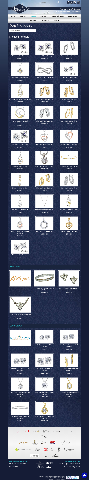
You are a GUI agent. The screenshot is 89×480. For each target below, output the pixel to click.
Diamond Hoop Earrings (69, 56)
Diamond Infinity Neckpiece (44, 77)
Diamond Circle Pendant (44, 231)
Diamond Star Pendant (20, 77)
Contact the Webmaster (54, 479)
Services (43, 16)
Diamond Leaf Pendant (20, 210)
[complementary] (75, 469)
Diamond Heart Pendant (44, 144)
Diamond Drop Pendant (20, 166)
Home (13, 16)
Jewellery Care (73, 16)
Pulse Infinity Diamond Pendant (20, 99)
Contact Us (45, 21)
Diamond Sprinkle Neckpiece (44, 210)
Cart (57, 21)
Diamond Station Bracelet (69, 166)
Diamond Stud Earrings (20, 56)
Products (33, 16)
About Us (22, 16)
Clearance (33, 21)
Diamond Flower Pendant (69, 210)
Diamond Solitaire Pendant (44, 166)
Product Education (57, 16)
